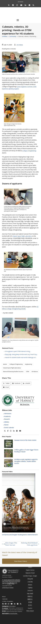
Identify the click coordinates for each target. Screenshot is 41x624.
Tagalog (30, 587)
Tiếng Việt (30, 579)
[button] (20, 20)
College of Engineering (29, 151)
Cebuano (30, 590)
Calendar (5, 599)
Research (7, 419)
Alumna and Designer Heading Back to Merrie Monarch (20, 535)
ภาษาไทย (30, 581)
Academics (7, 416)
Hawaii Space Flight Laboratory (12, 368)
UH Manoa (35, 371)
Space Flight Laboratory (22, 236)
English (30, 567)
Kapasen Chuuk (30, 573)
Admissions (7, 413)
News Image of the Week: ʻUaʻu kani (9, 544)
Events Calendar (9, 427)
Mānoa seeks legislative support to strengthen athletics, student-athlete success (26, 461)
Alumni (6, 425)
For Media (5, 608)
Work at (5, 613)
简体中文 (30, 596)
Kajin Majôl (30, 593)
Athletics (6, 422)
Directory (4, 604)
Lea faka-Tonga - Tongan (30, 576)
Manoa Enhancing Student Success (13, 371)
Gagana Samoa (30, 570)
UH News (19, 45)
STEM (27, 371)
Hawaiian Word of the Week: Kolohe (25, 440)
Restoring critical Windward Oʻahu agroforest (29, 544)
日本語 (30, 602)
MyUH (4, 611)
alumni (5, 364)
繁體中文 (30, 599)
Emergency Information (9, 606)
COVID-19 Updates (7, 601)
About (4, 596)
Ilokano (30, 584)
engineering (28, 364)
